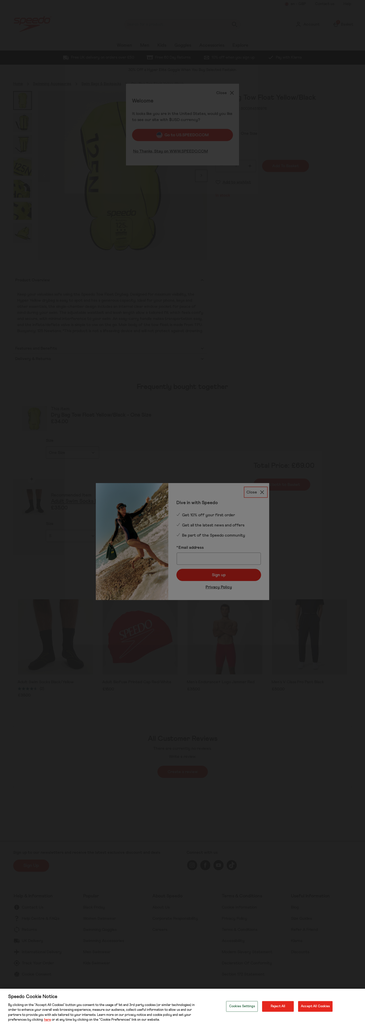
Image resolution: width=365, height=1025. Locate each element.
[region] (182, 1007)
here (47, 1019)
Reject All (278, 1006)
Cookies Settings (242, 1006)
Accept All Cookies (315, 1006)
